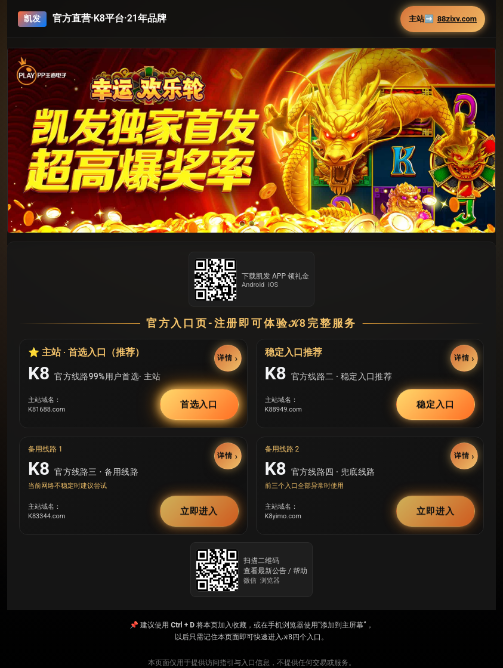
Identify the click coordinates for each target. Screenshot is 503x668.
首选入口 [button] (199, 404)
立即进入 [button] (199, 511)
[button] (251, 140)
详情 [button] (224, 358)
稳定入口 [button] (435, 404)
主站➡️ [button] (443, 19)
